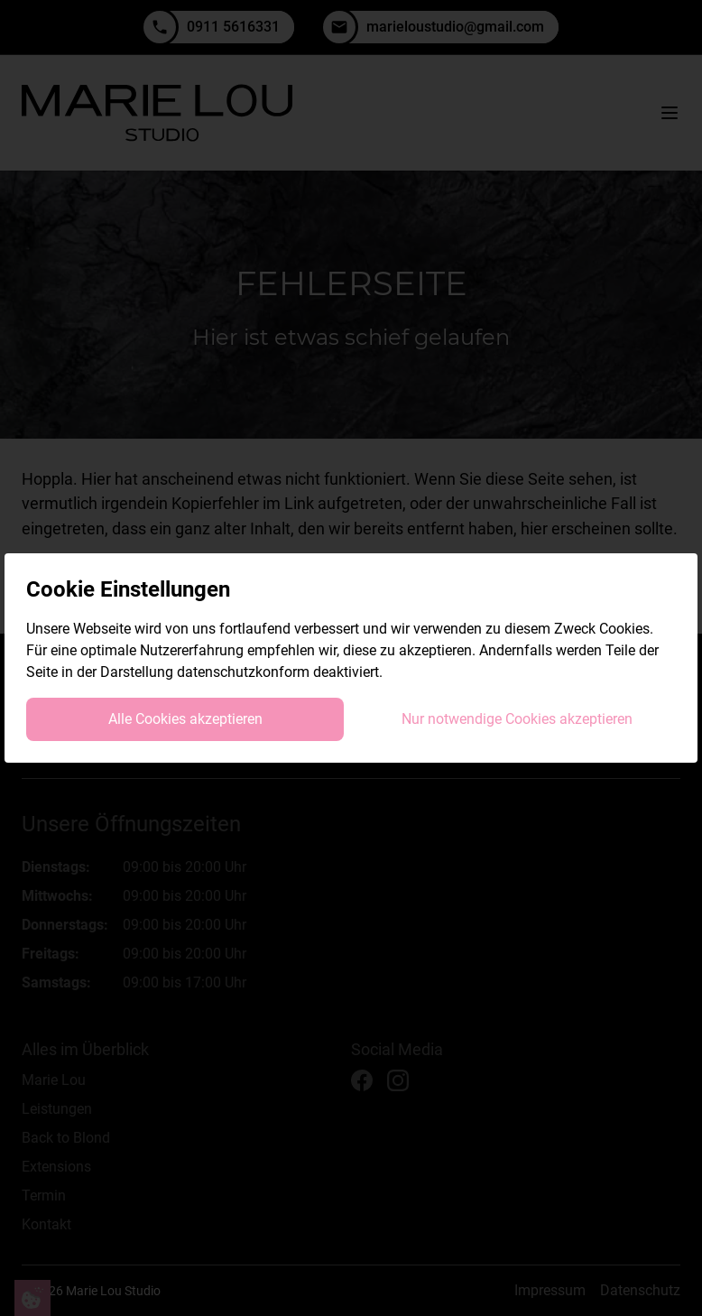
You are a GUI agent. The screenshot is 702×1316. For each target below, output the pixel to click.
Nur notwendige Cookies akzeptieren (517, 719)
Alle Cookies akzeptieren (185, 719)
